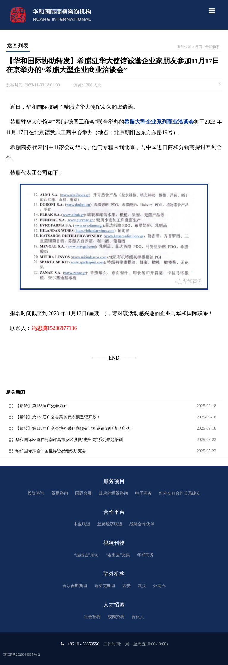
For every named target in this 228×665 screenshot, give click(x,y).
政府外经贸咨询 (113, 493)
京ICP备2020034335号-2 (21, 655)
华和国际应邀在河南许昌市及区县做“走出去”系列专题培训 (69, 439)
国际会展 (83, 493)
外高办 (159, 586)
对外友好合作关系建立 (179, 493)
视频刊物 (114, 543)
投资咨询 (36, 493)
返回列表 (17, 45)
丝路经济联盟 (109, 524)
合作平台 (114, 512)
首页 (198, 47)
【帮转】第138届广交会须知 (41, 406)
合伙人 (138, 617)
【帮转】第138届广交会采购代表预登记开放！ (58, 417)
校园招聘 (116, 617)
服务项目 (114, 481)
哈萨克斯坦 (104, 586)
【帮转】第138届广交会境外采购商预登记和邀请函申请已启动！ (74, 428)
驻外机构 (114, 574)
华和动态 (212, 47)
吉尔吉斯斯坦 (74, 586)
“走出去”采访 (86, 555)
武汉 (142, 586)
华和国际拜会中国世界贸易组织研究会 (50, 451)
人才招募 (114, 605)
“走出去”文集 (118, 555)
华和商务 (145, 555)
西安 (126, 586)
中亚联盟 (82, 524)
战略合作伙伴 (141, 524)
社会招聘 (92, 617)
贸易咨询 (59, 493)
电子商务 (143, 493)
